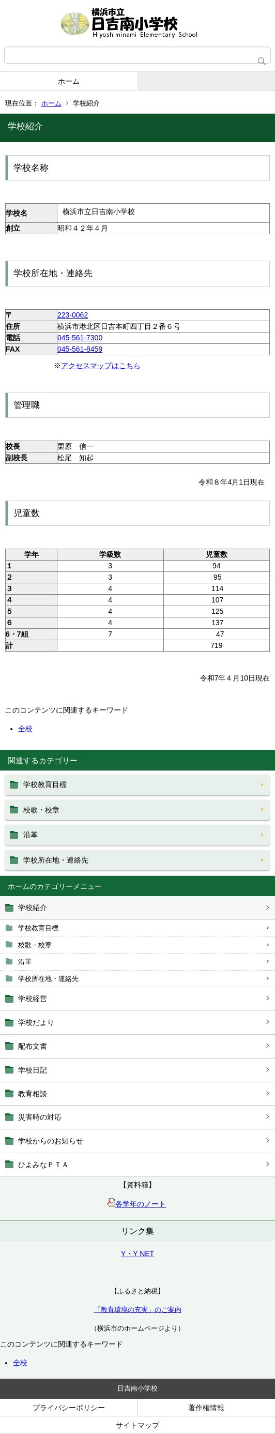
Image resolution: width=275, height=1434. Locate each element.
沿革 (25, 961)
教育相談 (32, 1094)
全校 (20, 1362)
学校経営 (32, 998)
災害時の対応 (40, 1117)
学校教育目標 (38, 928)
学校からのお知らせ (50, 1141)
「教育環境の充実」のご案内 (137, 1310)
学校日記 (32, 1070)
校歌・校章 (35, 945)
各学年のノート (136, 1204)
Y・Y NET (137, 1253)
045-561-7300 (79, 338)
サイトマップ (137, 1425)
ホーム (69, 81)
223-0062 (72, 315)
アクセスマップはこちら (101, 365)
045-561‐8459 (79, 349)
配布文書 (32, 1046)
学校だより (36, 1022)
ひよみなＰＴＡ (43, 1164)
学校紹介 (32, 907)
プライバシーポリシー (69, 1407)
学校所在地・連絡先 (48, 979)
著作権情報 (206, 1407)
